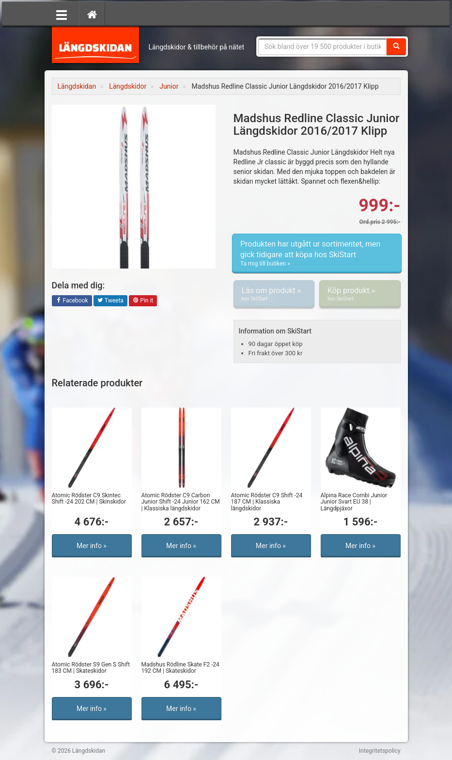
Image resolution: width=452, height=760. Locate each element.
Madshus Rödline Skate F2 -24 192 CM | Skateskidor (180, 667)
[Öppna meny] (61, 14)
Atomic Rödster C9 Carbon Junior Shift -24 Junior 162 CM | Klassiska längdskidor (180, 501)
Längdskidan (95, 43)
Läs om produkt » (274, 294)
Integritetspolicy (380, 750)
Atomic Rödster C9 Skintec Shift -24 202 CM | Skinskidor (89, 498)
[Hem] (92, 14)
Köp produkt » (359, 294)
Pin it (143, 301)
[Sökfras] (322, 46)
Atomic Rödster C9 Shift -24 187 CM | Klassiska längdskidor (267, 501)
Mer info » (92, 546)
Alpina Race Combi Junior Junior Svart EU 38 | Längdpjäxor (354, 501)
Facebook (72, 301)
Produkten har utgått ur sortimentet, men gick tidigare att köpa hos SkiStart (316, 253)
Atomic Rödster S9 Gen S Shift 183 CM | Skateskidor (91, 667)
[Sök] (396, 46)
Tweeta (110, 301)
